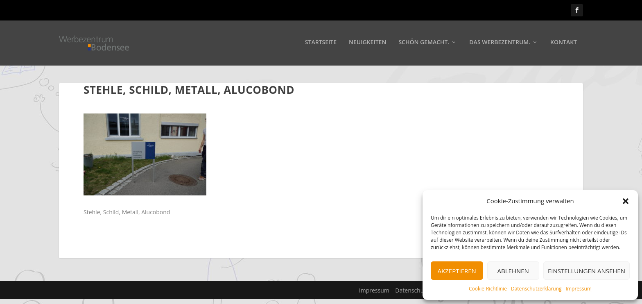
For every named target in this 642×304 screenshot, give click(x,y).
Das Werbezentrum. (499, 43)
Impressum (579, 288)
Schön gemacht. (423, 43)
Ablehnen (513, 271)
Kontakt (563, 43)
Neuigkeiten (367, 43)
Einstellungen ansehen (586, 271)
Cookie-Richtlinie (488, 288)
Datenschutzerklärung (536, 288)
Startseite (321, 43)
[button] (626, 201)
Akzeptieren (457, 271)
